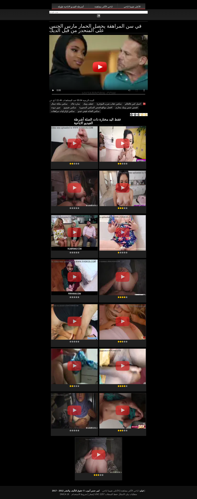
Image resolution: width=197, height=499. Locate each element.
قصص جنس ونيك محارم (127, 107)
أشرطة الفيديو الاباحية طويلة (71, 6)
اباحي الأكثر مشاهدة (104, 6)
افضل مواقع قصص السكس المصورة (95, 107)
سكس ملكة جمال (59, 104)
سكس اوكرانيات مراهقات (62, 111)
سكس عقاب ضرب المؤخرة (109, 104)
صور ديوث (55, 107)
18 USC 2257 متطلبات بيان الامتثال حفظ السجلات (102, 494)
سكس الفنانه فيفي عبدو (89, 111)
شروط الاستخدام (79, 494)
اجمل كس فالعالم (133, 104)
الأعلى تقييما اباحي (132, 6)
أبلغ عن (52, 100)
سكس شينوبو (70, 107)
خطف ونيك (88, 104)
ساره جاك (75, 104)
